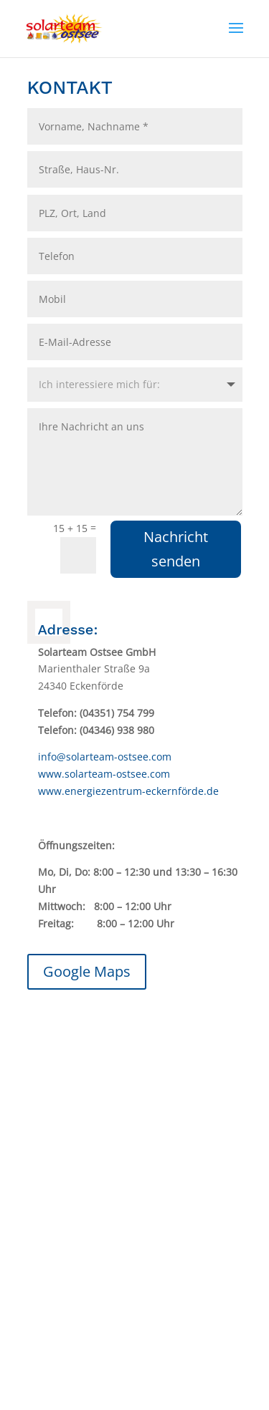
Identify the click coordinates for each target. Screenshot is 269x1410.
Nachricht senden (175, 549)
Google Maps (87, 971)
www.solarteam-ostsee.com (104, 774)
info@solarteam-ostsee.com (104, 756)
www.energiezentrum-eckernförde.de (128, 791)
